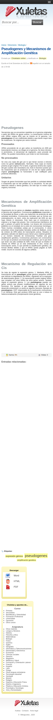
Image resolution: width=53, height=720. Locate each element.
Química (9, 643)
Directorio (12, 45)
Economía (10, 653)
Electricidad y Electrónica (15, 651)
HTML (13, 581)
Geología (9, 676)
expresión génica (14, 556)
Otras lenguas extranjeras (15, 672)
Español (9, 666)
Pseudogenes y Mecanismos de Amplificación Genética (26, 51)
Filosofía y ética (12, 635)
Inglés (8, 645)
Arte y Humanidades (13, 690)
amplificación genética (26, 560)
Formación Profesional (14, 617)
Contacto (25, 711)
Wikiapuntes (25, 715)
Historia (9, 633)
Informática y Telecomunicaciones (18, 649)
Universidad (10, 619)
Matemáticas (11, 637)
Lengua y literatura (13, 631)
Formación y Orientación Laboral (18, 662)
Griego (8, 670)
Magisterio (10, 659)
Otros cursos (11, 622)
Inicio (3, 45)
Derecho (9, 657)
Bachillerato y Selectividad (16, 615)
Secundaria (10, 613)
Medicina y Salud (12, 660)
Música (8, 678)
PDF (12, 587)
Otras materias (11, 629)
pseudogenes (36, 556)
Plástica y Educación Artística (17, 686)
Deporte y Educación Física (16, 682)
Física (8, 641)
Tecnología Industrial (13, 674)
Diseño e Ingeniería (13, 684)
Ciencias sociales (12, 655)
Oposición (9, 621)
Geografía (9, 647)
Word (12, 576)
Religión (9, 680)
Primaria (9, 611)
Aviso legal (34, 711)
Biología (22, 45)
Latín (8, 668)
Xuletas (17, 711)
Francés (9, 664)
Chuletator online (18, 58)
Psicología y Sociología (14, 688)
